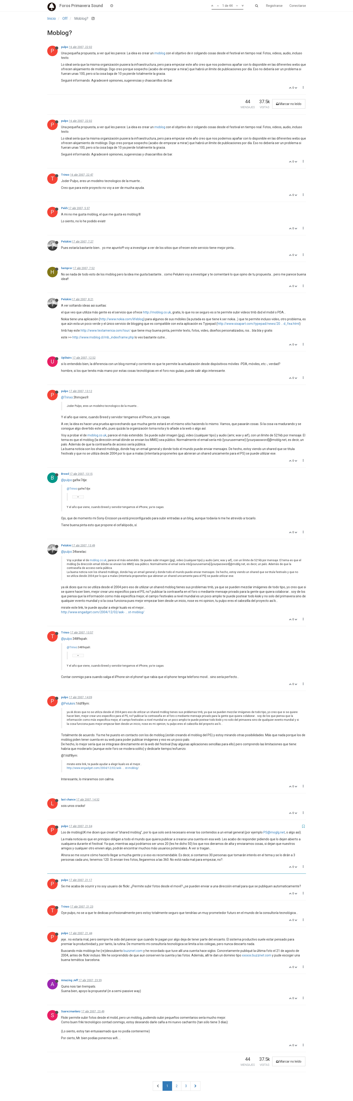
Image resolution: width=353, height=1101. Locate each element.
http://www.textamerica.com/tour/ (106, 330)
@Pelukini (68, 703)
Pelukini (66, 241)
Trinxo (65, 174)
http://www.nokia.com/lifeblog (121, 319)
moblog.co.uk (96, 435)
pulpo (64, 47)
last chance (68, 799)
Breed (65, 473)
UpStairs (66, 357)
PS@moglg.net (274, 832)
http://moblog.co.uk (157, 312)
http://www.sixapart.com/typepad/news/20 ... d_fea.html (258, 323)
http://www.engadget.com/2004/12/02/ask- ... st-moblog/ (102, 612)
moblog (159, 53)
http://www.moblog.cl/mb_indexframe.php (103, 337)
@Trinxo (67, 397)
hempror (66, 268)
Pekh (64, 208)
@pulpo (66, 480)
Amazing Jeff (69, 980)
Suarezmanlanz (71, 1011)
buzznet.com (133, 951)
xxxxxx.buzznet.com (256, 955)
